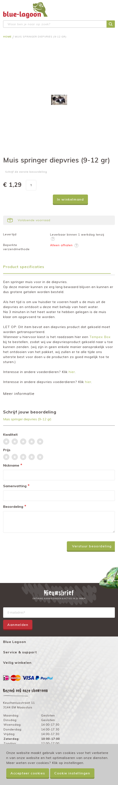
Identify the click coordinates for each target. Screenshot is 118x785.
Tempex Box (100, 337)
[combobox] (59, 24)
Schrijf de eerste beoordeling (26, 171)
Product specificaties (23, 266)
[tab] (59, 268)
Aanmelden (17, 625)
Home (7, 36)
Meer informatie (18, 393)
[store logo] (25, 10)
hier (72, 372)
